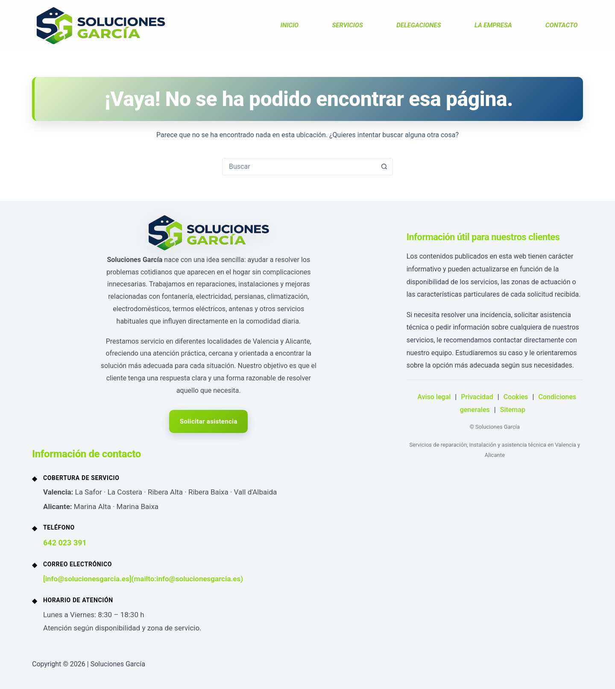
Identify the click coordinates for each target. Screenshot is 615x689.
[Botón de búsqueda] (383, 166)
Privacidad (477, 397)
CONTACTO (561, 25)
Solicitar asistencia (208, 421)
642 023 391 (65, 542)
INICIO (290, 25)
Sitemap (512, 410)
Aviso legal (434, 397)
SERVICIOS (347, 25)
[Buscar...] (299, 166)
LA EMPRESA (493, 25)
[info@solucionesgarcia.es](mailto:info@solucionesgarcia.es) (143, 578)
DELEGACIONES (418, 25)
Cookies (516, 397)
